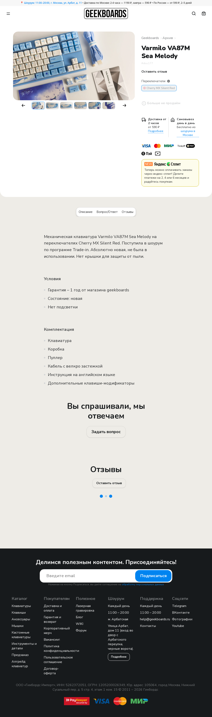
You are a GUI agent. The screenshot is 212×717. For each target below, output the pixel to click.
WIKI (79, 624)
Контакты (148, 626)
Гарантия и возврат (52, 619)
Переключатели (155, 81)
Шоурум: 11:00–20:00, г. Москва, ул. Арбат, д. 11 (53, 3)
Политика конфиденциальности (61, 648)
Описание (86, 212)
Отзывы (127, 212)
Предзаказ (20, 655)
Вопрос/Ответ (107, 212)
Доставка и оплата (53, 608)
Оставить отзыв (109, 483)
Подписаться (153, 576)
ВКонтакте (181, 612)
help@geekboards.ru (155, 619)
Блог (79, 617)
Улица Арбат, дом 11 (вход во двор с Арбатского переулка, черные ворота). (121, 637)
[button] (23, 105)
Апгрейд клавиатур (20, 663)
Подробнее (155, 131)
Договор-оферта (51, 670)
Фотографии (182, 619)
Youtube (178, 626)
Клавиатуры (21, 606)
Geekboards (150, 38)
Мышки (17, 626)
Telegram (179, 606)
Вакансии (52, 639)
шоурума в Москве (188, 133)
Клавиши (19, 612)
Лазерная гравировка (85, 608)
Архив (168, 38)
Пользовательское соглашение (58, 659)
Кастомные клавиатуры (21, 634)
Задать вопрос (106, 432)
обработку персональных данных (143, 584)
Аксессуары (21, 619)
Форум (81, 630)
